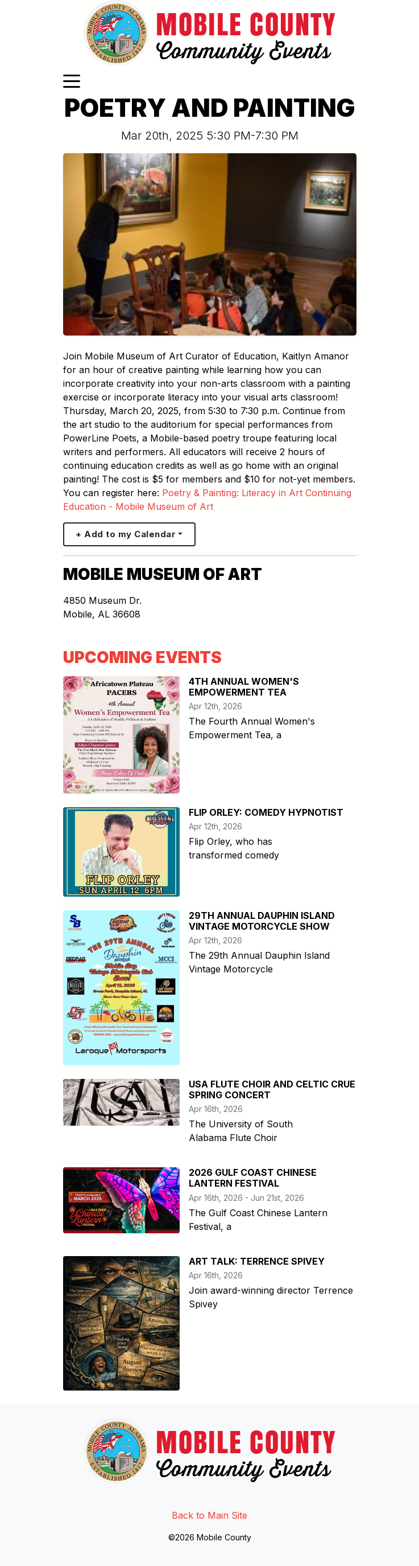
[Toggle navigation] (71, 80)
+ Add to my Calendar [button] (126, 534)
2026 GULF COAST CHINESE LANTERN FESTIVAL (253, 1178)
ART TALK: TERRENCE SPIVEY (257, 1261)
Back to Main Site (209, 1515)
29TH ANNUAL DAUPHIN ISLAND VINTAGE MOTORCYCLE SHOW (262, 921)
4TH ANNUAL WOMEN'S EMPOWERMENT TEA (244, 687)
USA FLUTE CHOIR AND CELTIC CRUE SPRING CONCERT (272, 1089)
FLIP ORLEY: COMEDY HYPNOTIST (266, 812)
